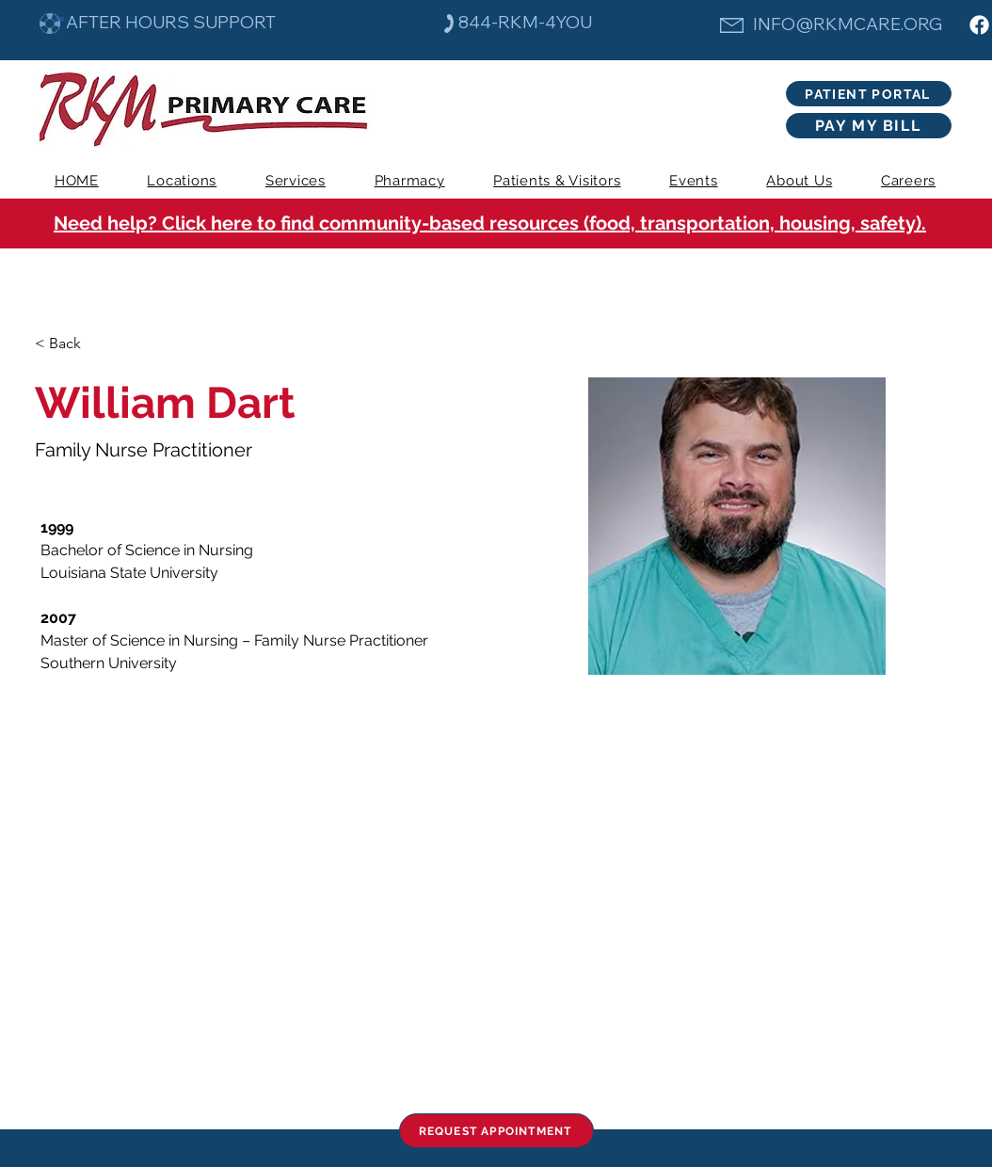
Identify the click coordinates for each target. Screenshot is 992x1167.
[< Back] (72, 344)
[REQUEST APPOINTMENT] (496, 1130)
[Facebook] (979, 25)
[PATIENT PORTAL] (869, 93)
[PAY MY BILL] (869, 125)
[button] (295, 181)
